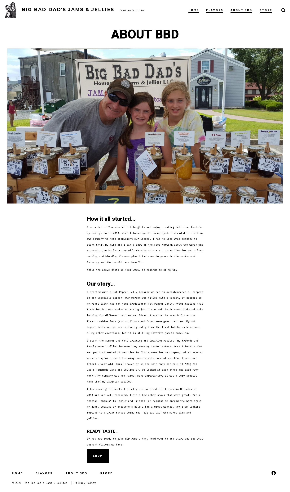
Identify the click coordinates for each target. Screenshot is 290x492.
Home (193, 10)
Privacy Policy (85, 483)
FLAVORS (214, 10)
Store (266, 10)
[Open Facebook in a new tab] (274, 473)
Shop (98, 455)
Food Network (163, 244)
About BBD (241, 10)
